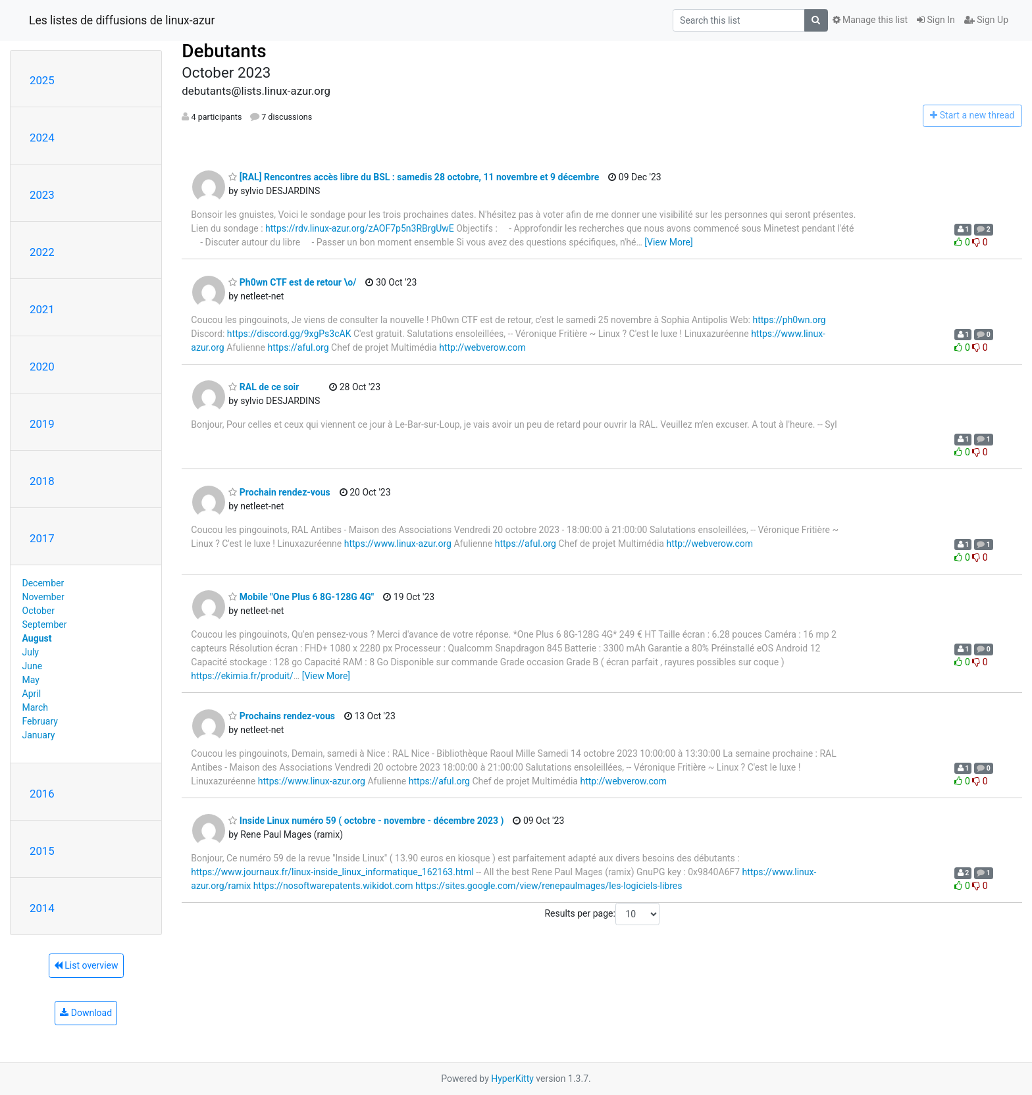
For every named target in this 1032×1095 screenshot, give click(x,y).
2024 (42, 137)
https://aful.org (297, 347)
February (40, 721)
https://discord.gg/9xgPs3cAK (289, 333)
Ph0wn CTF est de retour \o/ (292, 282)
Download (86, 1012)
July (30, 652)
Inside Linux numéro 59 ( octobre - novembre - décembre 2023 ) (365, 820)
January (38, 735)
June (32, 666)
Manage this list (870, 19)
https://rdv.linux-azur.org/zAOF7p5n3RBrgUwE (359, 228)
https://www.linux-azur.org (398, 543)
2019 (42, 423)
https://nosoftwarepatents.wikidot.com (333, 885)
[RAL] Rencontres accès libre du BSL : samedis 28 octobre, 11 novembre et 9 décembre (413, 177)
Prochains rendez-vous (281, 716)
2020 (42, 366)
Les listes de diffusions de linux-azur (122, 20)
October (38, 610)
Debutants (224, 51)
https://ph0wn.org (788, 320)
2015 (42, 850)
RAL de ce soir (263, 387)
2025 (42, 80)
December (43, 583)
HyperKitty (512, 1078)
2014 (42, 908)
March (35, 707)
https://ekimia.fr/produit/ (242, 676)
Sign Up (986, 19)
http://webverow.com (482, 347)
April (31, 693)
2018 (42, 481)
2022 (42, 252)
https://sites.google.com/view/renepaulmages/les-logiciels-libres (549, 885)
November (43, 597)
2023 (42, 194)
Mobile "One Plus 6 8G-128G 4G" (301, 597)
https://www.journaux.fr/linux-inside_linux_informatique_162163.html (332, 872)
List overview (86, 965)
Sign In (936, 19)
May (30, 680)
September (44, 624)
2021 (42, 309)
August (37, 638)
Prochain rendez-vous (279, 492)
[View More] (668, 242)
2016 (42, 793)
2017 (42, 538)
